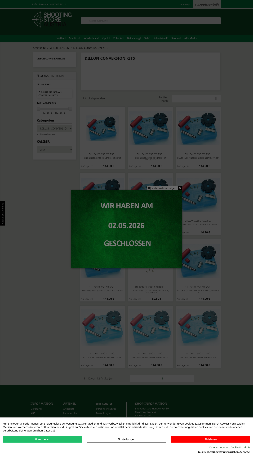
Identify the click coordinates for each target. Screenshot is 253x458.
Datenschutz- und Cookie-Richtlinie (229, 447)
